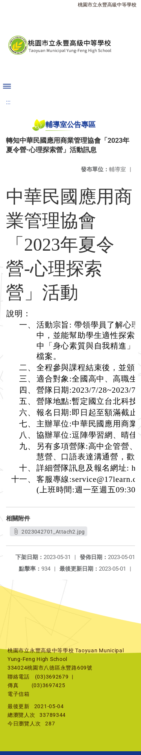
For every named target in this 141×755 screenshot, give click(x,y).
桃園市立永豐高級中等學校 (107, 4)
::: (8, 102)
